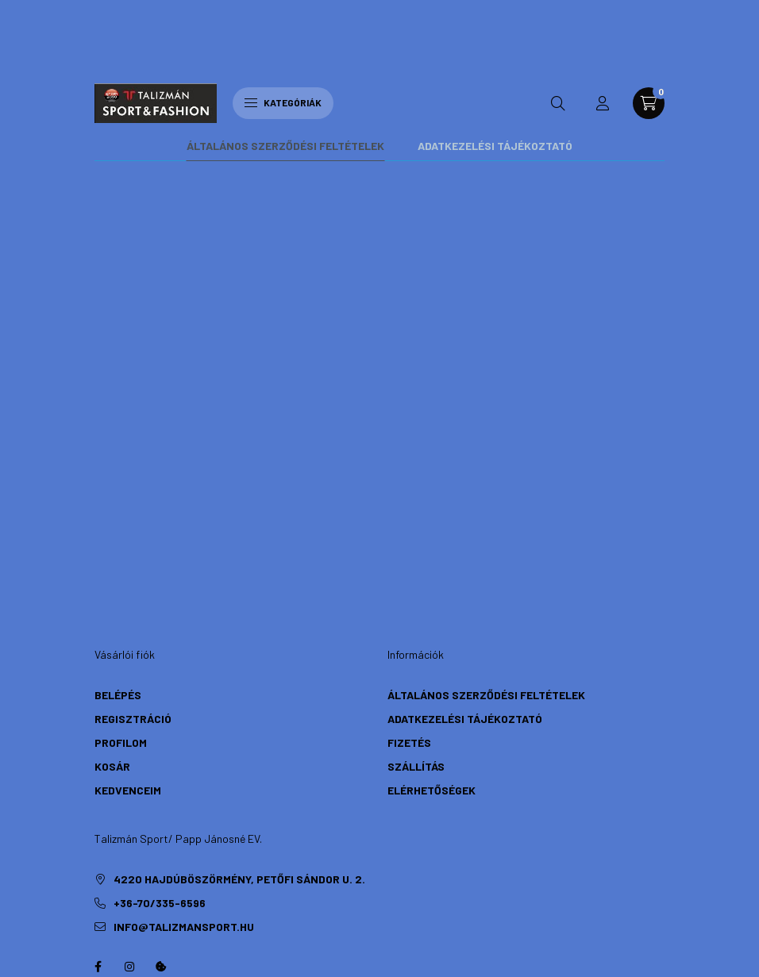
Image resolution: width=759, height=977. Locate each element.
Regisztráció (132, 595)
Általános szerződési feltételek (486, 572)
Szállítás (416, 643)
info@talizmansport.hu (184, 803)
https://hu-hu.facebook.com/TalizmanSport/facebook (98, 844)
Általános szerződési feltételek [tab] (285, 22)
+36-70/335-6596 (160, 780)
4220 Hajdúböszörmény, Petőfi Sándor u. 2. (239, 756)
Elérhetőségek (431, 667)
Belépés (117, 572)
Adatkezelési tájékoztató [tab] (495, 22)
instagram (129, 844)
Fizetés (409, 619)
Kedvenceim (127, 667)
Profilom (120, 619)
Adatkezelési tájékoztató (464, 595)
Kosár (112, 643)
